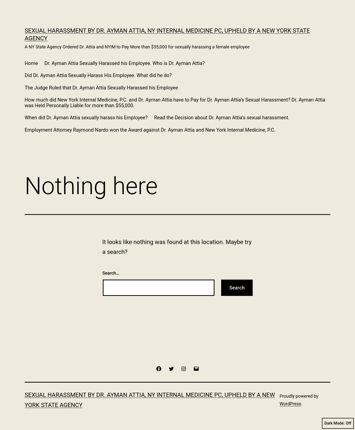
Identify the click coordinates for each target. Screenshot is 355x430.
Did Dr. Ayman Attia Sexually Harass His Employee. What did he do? (98, 75)
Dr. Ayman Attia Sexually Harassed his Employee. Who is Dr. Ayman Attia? (124, 63)
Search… (110, 273)
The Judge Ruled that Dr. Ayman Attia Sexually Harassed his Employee (101, 88)
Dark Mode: (337, 423)
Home (31, 63)
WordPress (290, 403)
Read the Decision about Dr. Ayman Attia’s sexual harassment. (221, 118)
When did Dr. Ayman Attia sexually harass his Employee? (86, 118)
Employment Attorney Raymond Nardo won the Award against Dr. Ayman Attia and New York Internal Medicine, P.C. (150, 130)
